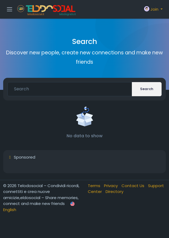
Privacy (111, 185)
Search (146, 88)
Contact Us (133, 185)
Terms (94, 185)
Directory (114, 191)
